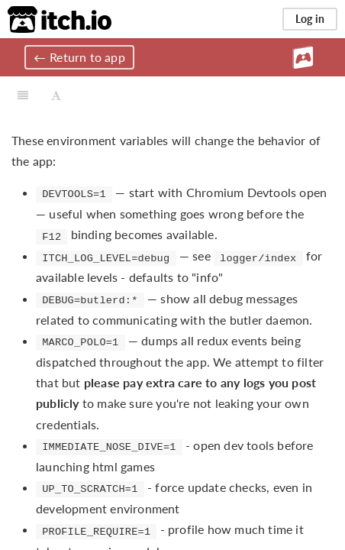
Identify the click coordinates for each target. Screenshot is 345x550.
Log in (309, 18)
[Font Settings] (56, 95)
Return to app (87, 57)
